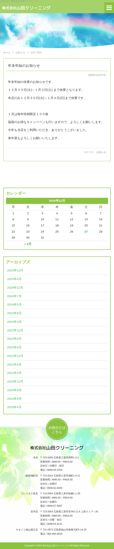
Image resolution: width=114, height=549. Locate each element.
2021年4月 (14, 373)
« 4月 (27, 244)
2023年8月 (14, 313)
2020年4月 (14, 407)
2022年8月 (14, 338)
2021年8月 (14, 364)
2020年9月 (14, 390)
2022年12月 (15, 330)
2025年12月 (15, 270)
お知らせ (101, 152)
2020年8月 (14, 398)
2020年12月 (15, 381)
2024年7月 (14, 296)
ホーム (7, 52)
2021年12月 (15, 356)
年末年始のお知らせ (24, 65)
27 (86, 231)
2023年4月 (14, 321)
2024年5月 (14, 304)
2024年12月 (15, 287)
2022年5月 (14, 347)
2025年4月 (14, 279)
